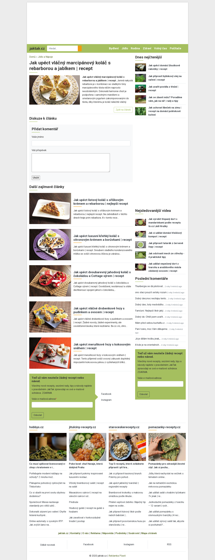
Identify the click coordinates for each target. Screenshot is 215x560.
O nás (85, 533)
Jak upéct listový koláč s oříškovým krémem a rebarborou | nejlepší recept (100, 201)
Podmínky (120, 533)
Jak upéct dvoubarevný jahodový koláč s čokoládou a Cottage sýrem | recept (102, 274)
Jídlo (125, 48)
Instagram (106, 400)
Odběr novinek (47, 544)
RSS (169, 544)
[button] (54, 89)
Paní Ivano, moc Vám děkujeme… (152, 329)
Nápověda (107, 533)
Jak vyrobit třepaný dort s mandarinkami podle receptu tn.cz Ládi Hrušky (164, 223)
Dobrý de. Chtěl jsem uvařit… (149, 316)
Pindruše (73, 502)
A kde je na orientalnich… (148, 344)
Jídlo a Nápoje (45, 56)
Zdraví (147, 48)
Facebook (106, 394)
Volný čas (160, 48)
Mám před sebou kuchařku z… (150, 322)
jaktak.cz (63, 533)
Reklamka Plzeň (117, 555)
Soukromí (133, 533)
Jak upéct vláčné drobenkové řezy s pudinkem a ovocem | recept (99, 310)
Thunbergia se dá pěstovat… (149, 286)
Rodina (135, 48)
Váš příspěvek (39, 150)
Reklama (95, 533)
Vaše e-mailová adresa (44, 398)
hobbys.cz (36, 427)
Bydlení (114, 48)
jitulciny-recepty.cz (82, 427)
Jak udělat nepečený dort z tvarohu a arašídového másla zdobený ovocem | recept (164, 267)
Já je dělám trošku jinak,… (148, 338)
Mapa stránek (149, 533)
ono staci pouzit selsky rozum (151, 292)
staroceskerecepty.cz (124, 427)
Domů (32, 56)
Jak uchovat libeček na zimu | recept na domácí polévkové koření (164, 111)
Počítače (175, 48)
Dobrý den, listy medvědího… (150, 304)
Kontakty (75, 533)
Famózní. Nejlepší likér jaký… (150, 310)
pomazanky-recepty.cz (164, 427)
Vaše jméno (38, 136)
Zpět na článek (123, 109)
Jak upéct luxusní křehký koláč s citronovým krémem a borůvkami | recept (102, 237)
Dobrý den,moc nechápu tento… (151, 298)
